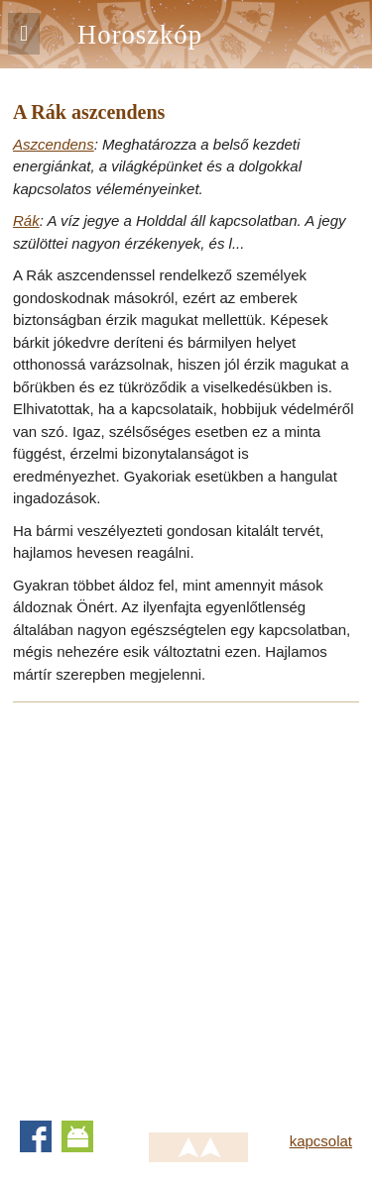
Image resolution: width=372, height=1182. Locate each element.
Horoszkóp (139, 35)
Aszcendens (53, 144)
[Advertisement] (186, 905)
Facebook (36, 1136)
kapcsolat (321, 1140)
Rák (26, 220)
